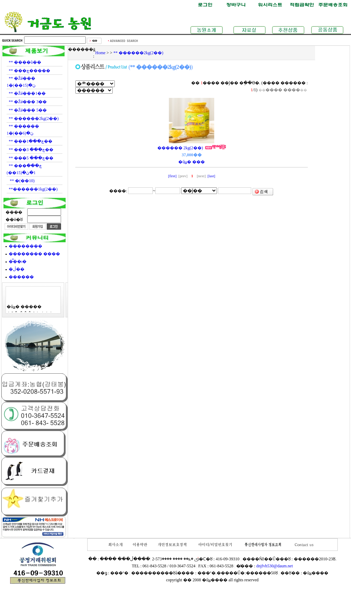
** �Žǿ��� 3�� (28, 101)
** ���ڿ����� (29, 70)
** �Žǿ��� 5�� (28, 110)
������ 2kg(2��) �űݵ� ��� (191, 154)
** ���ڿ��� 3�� (31, 149)
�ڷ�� (16, 269)
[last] (211, 176)
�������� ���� (34, 253)
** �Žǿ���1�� (27, 93)
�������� (25, 246)
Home (100, 52)
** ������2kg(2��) (34, 118)
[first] (173, 176)
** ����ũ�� (25, 62)
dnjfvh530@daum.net (274, 565)
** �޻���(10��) (22, 180)
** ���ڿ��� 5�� (31, 158)
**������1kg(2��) (33, 189)
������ (21, 276)
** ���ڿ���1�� (30, 141)
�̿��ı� (18, 261)
